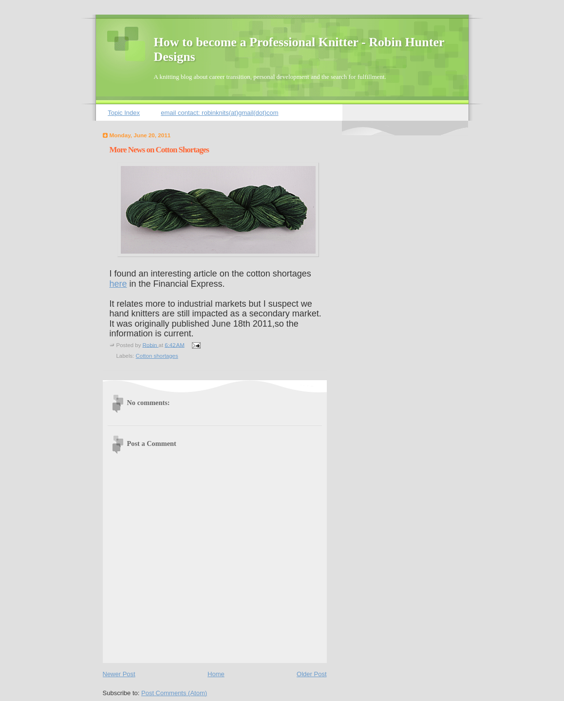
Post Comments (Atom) (174, 693)
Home (216, 674)
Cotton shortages (157, 356)
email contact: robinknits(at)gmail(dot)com (219, 112)
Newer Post (119, 674)
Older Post (311, 674)
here (118, 284)
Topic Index (124, 112)
